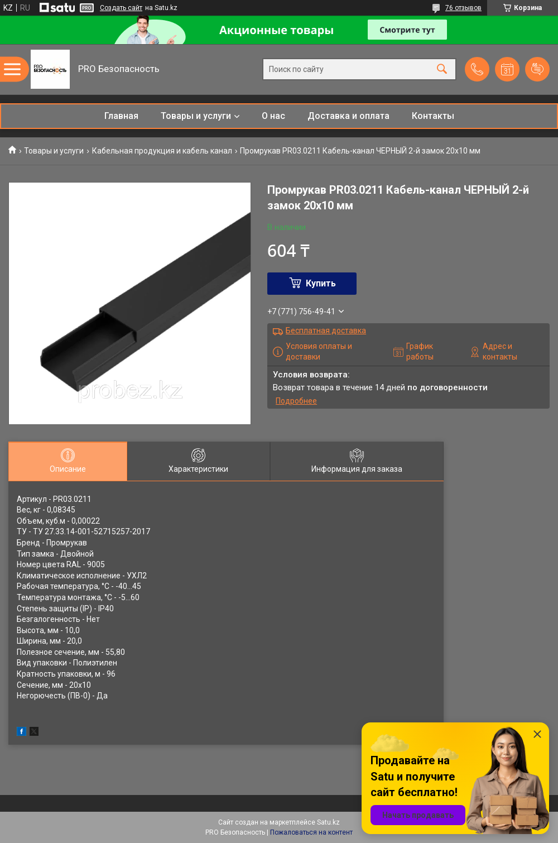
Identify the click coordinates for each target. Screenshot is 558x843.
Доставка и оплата (348, 116)
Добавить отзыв (537, 69)
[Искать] (442, 69)
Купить (321, 283)
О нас (273, 116)
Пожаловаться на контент (311, 832)
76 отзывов (463, 8)
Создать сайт (121, 8)
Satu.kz (328, 822)
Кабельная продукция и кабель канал (162, 150)
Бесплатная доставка (326, 330)
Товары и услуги (196, 116)
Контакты (433, 116)
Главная (121, 116)
